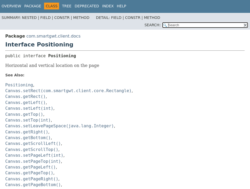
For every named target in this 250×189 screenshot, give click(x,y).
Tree (66, 6)
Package (32, 6)
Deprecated (87, 6)
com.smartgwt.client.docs (53, 36)
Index (108, 6)
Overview (11, 6)
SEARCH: (153, 25)
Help (121, 6)
